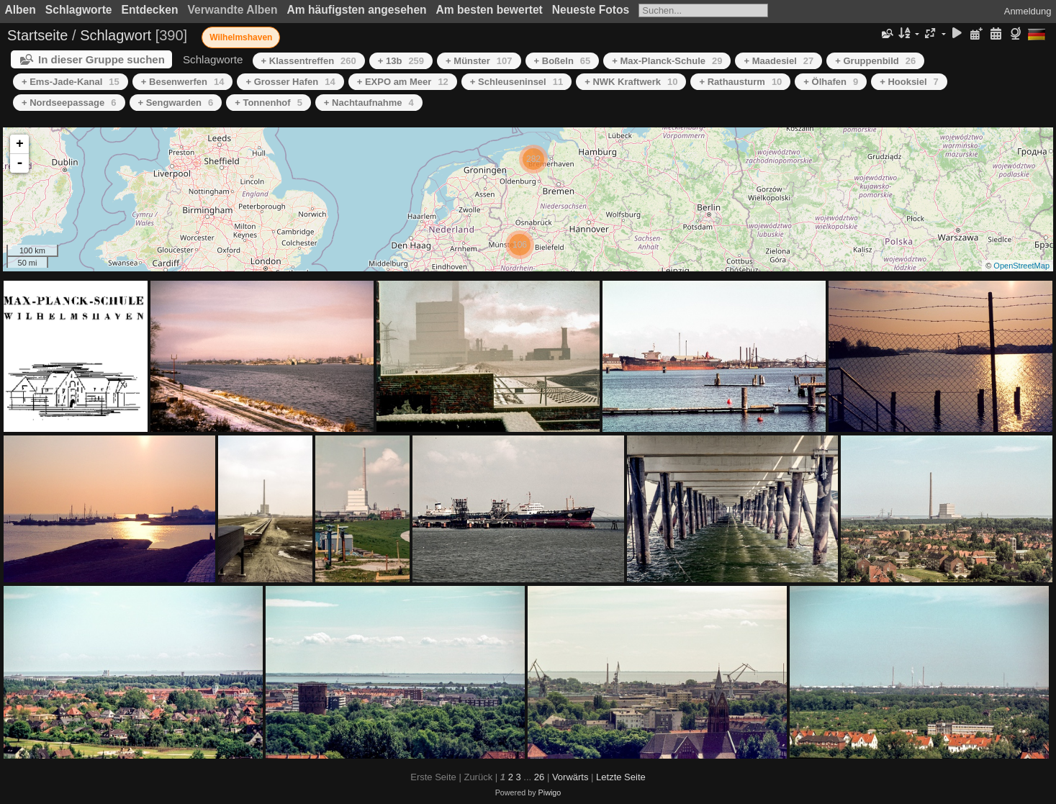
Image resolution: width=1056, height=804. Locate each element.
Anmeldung (1028, 11)
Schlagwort (115, 35)
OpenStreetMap (1021, 265)
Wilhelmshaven (240, 37)
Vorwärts (570, 777)
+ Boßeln (562, 60)
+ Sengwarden (176, 102)
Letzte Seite (621, 777)
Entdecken (150, 10)
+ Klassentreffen (308, 60)
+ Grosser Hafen (290, 81)
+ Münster (479, 60)
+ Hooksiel (909, 81)
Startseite (37, 35)
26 (539, 777)
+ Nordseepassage (69, 102)
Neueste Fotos (590, 10)
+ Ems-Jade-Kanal (70, 81)
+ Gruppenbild (875, 60)
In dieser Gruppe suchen (101, 59)
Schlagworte (78, 10)
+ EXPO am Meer (402, 81)
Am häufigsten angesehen (357, 10)
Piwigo (549, 792)
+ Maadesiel (778, 60)
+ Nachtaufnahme (369, 102)
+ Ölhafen (830, 81)
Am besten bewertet (489, 10)
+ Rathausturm (740, 81)
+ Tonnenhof (268, 102)
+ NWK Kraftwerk (631, 81)
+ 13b (401, 60)
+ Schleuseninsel (516, 81)
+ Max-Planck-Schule (667, 60)
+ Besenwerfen (183, 81)
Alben (20, 10)
